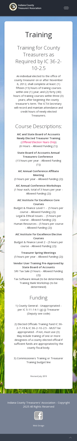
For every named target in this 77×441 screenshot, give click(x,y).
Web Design (38, 425)
